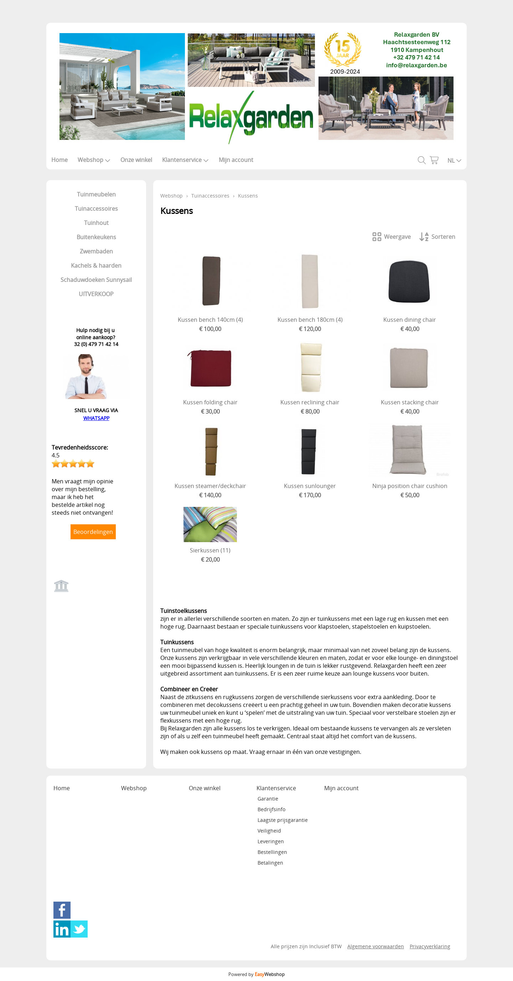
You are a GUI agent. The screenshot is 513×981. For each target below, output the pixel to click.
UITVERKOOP (96, 294)
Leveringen (271, 841)
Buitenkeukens (96, 237)
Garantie (268, 798)
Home (59, 160)
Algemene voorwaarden (375, 946)
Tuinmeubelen (96, 194)
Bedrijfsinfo (271, 809)
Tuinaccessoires (96, 209)
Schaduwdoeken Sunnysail (96, 280)
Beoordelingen (93, 532)
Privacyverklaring (430, 946)
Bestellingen (272, 852)
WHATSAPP (96, 418)
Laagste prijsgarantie (283, 820)
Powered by (256, 974)
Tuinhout (96, 223)
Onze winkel (136, 160)
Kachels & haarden (96, 265)
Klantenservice (185, 160)
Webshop (94, 160)
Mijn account (236, 160)
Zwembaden (96, 251)
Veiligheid (269, 830)
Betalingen (270, 862)
